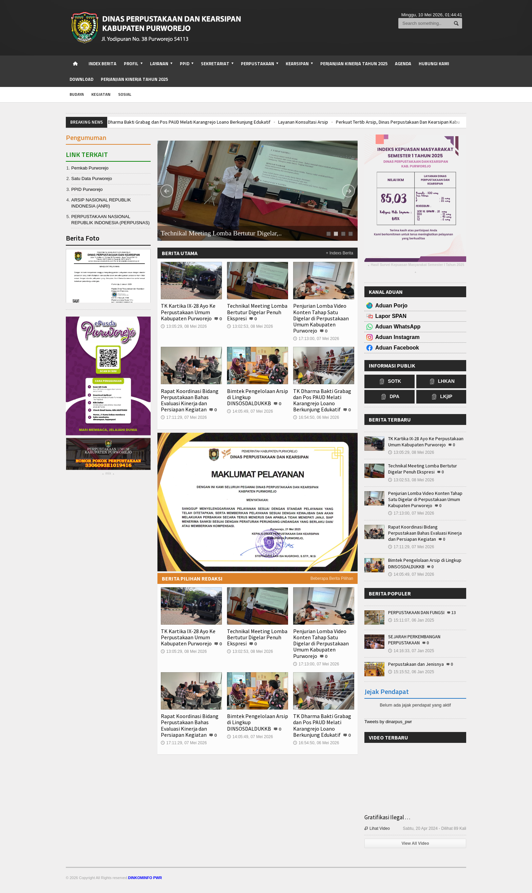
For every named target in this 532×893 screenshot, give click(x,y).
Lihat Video (377, 828)
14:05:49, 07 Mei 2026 (250, 411)
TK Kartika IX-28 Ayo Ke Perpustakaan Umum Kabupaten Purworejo (188, 311)
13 (453, 612)
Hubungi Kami (434, 63)
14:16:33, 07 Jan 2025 (411, 650)
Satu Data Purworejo (91, 178)
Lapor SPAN (390, 316)
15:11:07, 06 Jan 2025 (411, 620)
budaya (77, 94)
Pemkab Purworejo (90, 168)
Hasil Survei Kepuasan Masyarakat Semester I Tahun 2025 (415, 269)
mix (108, 474)
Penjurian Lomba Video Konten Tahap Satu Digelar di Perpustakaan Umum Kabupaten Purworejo (321, 318)
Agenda (403, 63)
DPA (389, 397)
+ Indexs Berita (339, 253)
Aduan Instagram (397, 337)
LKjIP (441, 397)
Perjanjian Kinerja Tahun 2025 (353, 63)
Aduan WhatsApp (397, 326)
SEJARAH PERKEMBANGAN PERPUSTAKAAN (414, 639)
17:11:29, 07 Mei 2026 (184, 417)
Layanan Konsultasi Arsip (313, 122)
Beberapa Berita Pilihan (331, 578)
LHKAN (441, 381)
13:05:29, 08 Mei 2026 (184, 326)
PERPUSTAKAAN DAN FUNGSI (416, 612)
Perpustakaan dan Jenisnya (416, 664)
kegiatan (101, 94)
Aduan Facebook (397, 348)
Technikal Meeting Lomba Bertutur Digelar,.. (221, 233)
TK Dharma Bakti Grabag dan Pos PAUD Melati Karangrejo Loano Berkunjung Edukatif (196, 122)
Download (81, 79)
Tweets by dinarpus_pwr (388, 721)
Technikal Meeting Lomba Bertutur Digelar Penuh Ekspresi (257, 311)
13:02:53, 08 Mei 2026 (250, 326)
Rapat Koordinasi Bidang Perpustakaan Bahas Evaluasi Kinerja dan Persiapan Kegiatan (189, 400)
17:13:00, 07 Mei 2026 (316, 338)
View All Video (415, 843)
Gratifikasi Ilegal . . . (387, 817)
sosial (124, 94)
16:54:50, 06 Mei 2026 (316, 417)
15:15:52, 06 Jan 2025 (411, 671)
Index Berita (102, 63)
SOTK (389, 381)
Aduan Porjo (391, 305)
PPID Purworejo (86, 189)
